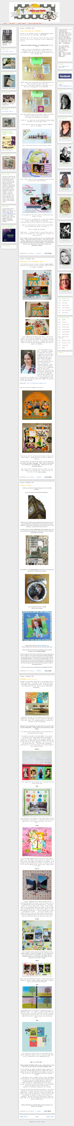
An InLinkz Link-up (7, 51)
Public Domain (22, 23)
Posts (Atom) (41, 1121)
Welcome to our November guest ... (33, 261)
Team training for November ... (32, 31)
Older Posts (50, 1116)
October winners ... (28, 485)
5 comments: (38, 477)
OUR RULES (12, 23)
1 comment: (38, 1111)
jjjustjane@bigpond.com (43, 645)
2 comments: (38, 253)
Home (5, 23)
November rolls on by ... (30, 679)
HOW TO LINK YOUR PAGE (35, 23)
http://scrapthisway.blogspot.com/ (36, 383)
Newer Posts (23, 1116)
